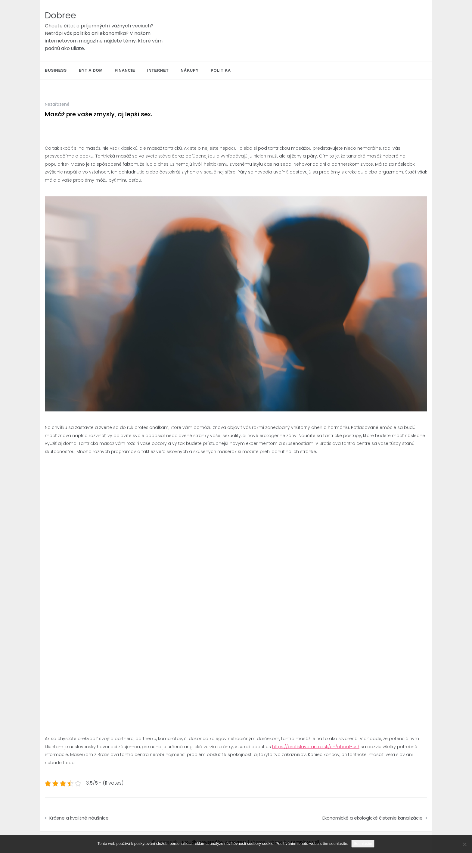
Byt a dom (91, 70)
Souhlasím (363, 843)
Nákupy (190, 70)
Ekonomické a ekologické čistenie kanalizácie (372, 818)
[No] (464, 844)
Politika (221, 70)
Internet (158, 70)
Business (56, 70)
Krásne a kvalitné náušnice (79, 818)
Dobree (60, 15)
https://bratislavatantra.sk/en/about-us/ (315, 747)
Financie (125, 70)
